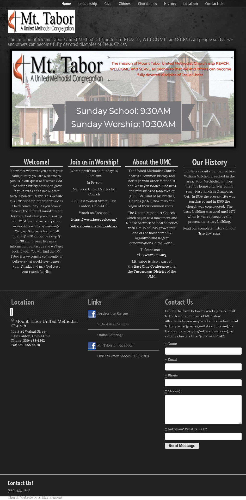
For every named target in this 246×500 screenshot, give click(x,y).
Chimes (125, 3)
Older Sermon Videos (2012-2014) (118, 356)
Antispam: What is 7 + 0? (186, 429)
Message (173, 391)
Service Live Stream (108, 314)
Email (171, 359)
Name (171, 343)
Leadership (87, 3)
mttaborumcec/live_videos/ (94, 226)
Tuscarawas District (150, 271)
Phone (171, 375)
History (170, 3)
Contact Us (214, 3)
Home (66, 3)
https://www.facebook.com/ (94, 219)
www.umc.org (155, 255)
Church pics (147, 3)
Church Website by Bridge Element (35, 497)
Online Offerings (105, 335)
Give (107, 3)
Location (190, 3)
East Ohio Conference (151, 266)
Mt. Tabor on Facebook (110, 346)
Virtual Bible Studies (108, 325)
